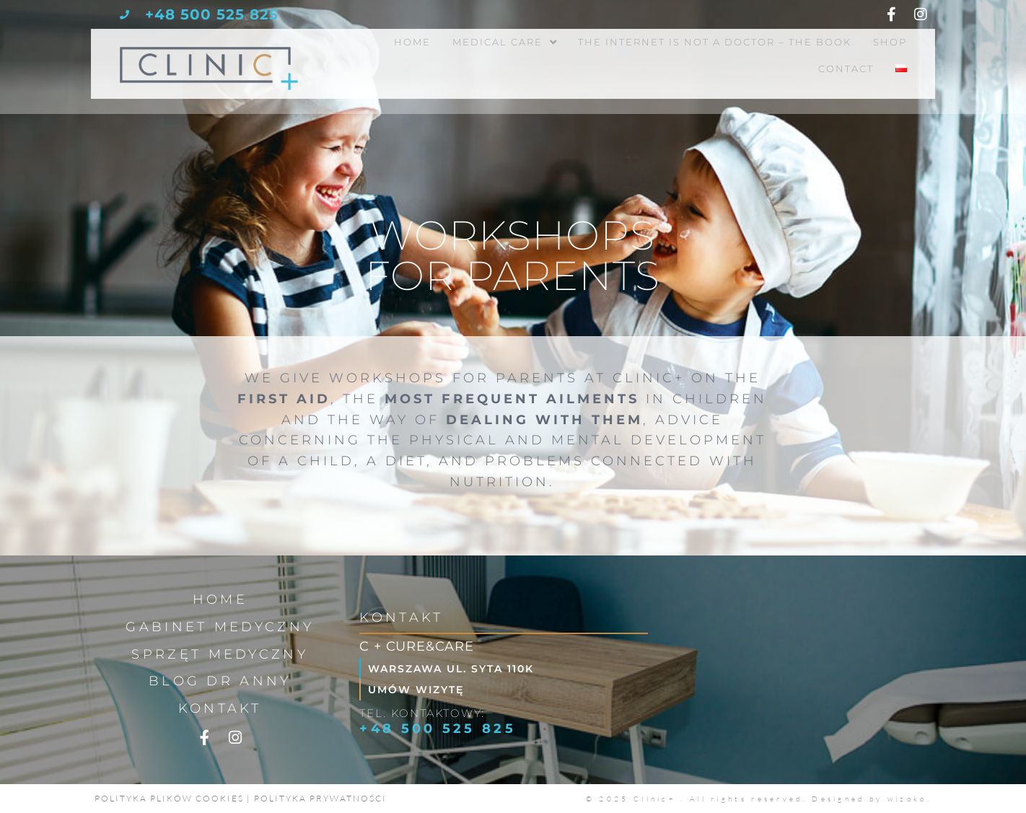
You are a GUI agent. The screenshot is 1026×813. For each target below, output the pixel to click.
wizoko (907, 799)
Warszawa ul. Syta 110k (456, 668)
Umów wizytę (419, 689)
